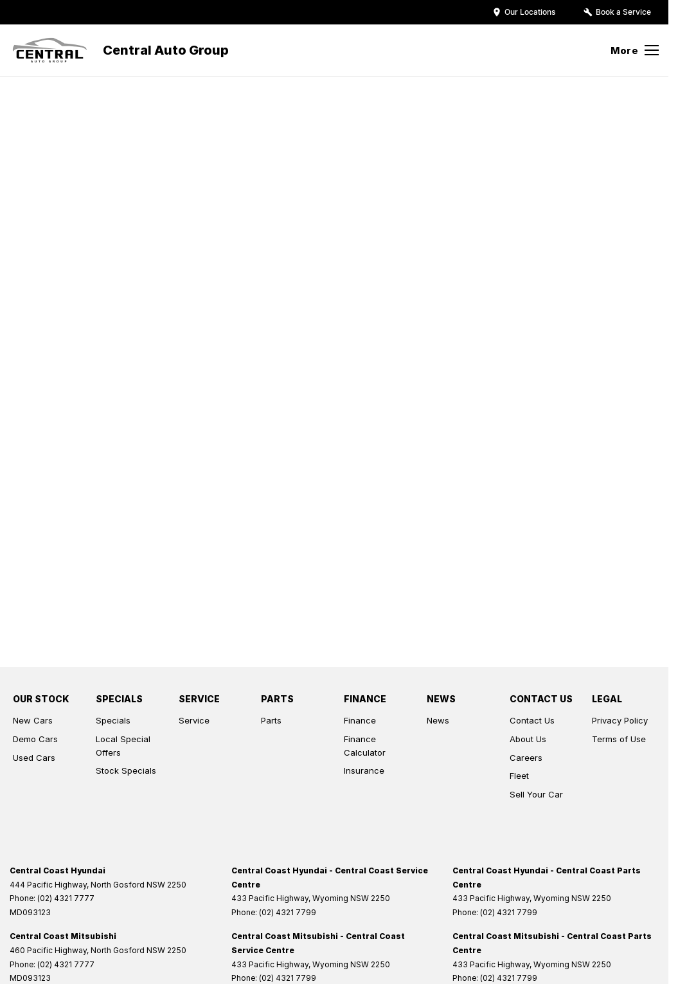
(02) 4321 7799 (287, 912)
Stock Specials (126, 770)
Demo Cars (35, 739)
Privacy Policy (620, 720)
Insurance (364, 770)
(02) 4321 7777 (65, 898)
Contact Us (532, 720)
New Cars (33, 720)
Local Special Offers (123, 746)
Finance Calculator (365, 746)
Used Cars (34, 757)
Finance (360, 720)
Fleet (519, 775)
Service (194, 720)
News (438, 720)
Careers (526, 757)
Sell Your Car (536, 794)
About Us (528, 739)
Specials (113, 720)
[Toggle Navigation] (635, 50)
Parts (271, 720)
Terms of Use (619, 739)
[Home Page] (50, 50)
